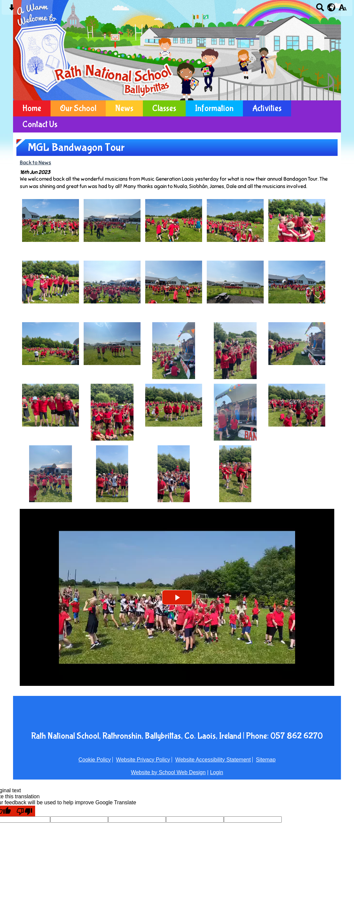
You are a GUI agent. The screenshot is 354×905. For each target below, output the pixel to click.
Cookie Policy (94, 759)
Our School (78, 108)
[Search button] (320, 9)
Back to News (35, 162)
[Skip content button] (11, 9)
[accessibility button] (342, 9)
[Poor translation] (24, 811)
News (124, 108)
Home (31, 108)
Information (214, 108)
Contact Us (40, 124)
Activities (267, 108)
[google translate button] (331, 7)
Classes (164, 108)
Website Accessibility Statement (213, 759)
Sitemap (266, 759)
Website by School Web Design (168, 772)
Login (216, 772)
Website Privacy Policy (143, 759)
